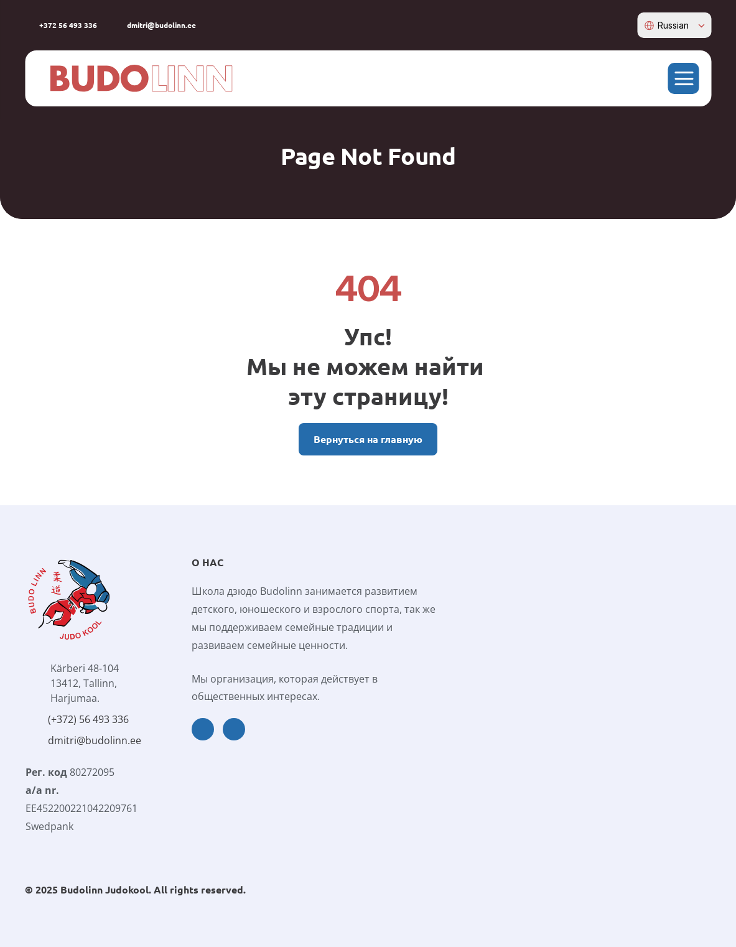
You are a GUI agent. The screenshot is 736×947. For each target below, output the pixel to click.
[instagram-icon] (625, 25)
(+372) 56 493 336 (88, 719)
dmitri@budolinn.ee (94, 740)
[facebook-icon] (606, 25)
